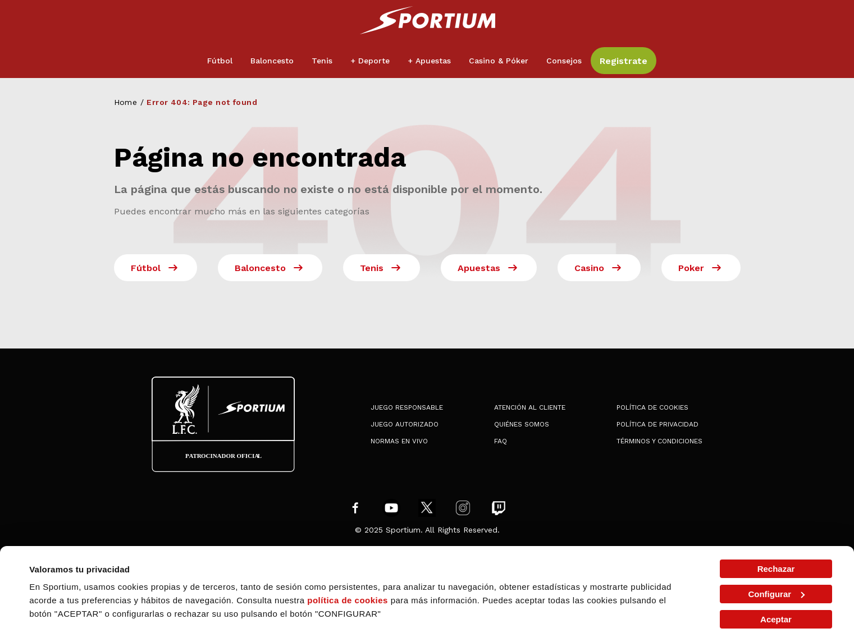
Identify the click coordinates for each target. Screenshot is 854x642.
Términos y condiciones (659, 441)
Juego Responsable (407, 407)
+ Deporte (370, 60)
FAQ (500, 441)
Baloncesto (272, 60)
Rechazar (776, 569)
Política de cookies (652, 407)
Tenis (322, 60)
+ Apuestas (429, 60)
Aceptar (776, 619)
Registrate (623, 61)
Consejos (564, 60)
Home (126, 102)
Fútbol (219, 60)
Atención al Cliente (529, 407)
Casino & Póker (498, 60)
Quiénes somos (521, 424)
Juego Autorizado (405, 424)
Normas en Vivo (399, 441)
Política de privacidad (657, 424)
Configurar (776, 594)
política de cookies (347, 600)
